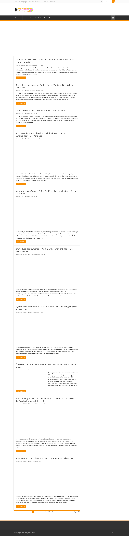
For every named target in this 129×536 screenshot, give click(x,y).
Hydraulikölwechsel (34, 312)
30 (53, 512)
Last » (60, 512)
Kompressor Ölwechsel (33, 65)
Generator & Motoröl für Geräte (33, 18)
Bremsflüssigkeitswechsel (33, 90)
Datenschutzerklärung (35, 2)
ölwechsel (17, 18)
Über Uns (45, 2)
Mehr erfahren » (21, 78)
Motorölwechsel (31, 113)
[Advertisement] (64, 37)
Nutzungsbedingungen (21, 2)
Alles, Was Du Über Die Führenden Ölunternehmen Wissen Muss (45, 458)
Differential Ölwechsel (32, 139)
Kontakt (52, 2)
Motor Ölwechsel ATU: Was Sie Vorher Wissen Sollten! (40, 110)
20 (49, 512)
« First (16, 512)
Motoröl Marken (49, 18)
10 (45, 512)
